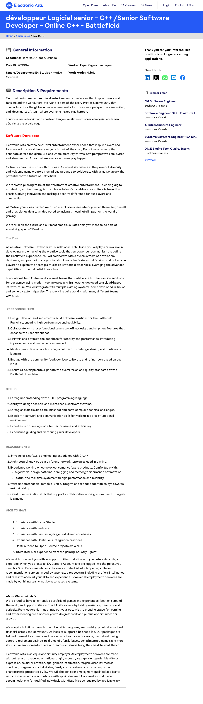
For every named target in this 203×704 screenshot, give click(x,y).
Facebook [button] (184, 77)
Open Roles (23, 36)
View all (150, 160)
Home (9, 36)
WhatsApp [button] (166, 77)
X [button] (157, 77)
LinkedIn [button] (149, 77)
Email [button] (175, 77)
